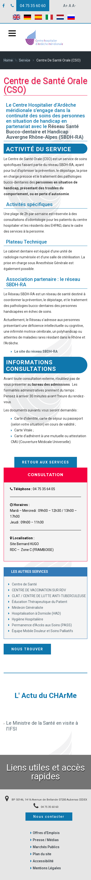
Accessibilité (43, 861)
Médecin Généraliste (25, 608)
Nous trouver (27, 649)
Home (8, 60)
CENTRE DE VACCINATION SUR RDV (37, 590)
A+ (65, 5)
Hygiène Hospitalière (25, 619)
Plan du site (42, 854)
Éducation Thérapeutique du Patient (37, 602)
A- (74, 5)
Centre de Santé (22, 584)
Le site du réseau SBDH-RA (36, 351)
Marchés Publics (46, 847)
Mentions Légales (47, 868)
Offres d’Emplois (46, 833)
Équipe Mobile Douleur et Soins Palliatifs (40, 631)
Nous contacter (49, 817)
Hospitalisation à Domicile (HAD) (34, 613)
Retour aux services (45, 462)
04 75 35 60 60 (33, 5)
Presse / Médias (46, 840)
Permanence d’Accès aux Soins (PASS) (40, 625)
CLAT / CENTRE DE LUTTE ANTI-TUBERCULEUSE (47, 596)
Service (24, 60)
